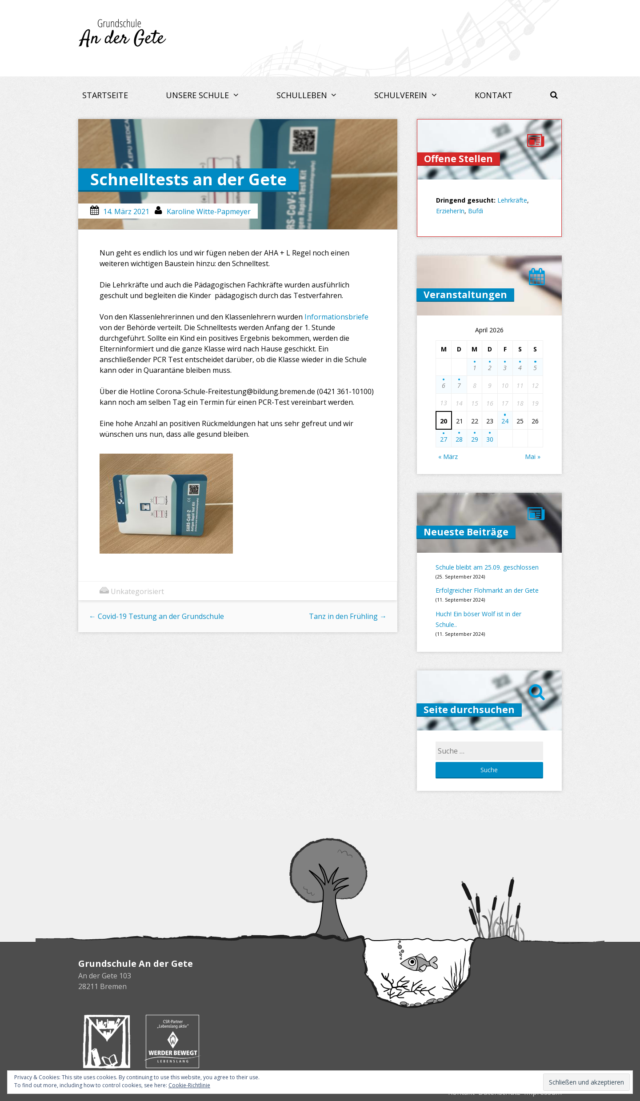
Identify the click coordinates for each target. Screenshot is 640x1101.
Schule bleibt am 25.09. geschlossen (487, 567)
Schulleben (302, 95)
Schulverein (401, 95)
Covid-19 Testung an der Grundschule (156, 616)
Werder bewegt (172, 1041)
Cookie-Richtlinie (189, 1085)
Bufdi (475, 211)
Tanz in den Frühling (348, 616)
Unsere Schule (198, 95)
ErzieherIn (450, 211)
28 (459, 439)
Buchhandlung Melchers (106, 1041)
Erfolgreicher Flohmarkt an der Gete (487, 590)
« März (448, 456)
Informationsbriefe (336, 317)
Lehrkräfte (512, 200)
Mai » (532, 456)
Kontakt (493, 95)
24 (504, 421)
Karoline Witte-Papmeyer (209, 211)
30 (489, 439)
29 (474, 439)
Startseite (105, 95)
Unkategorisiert (137, 591)
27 (443, 439)
